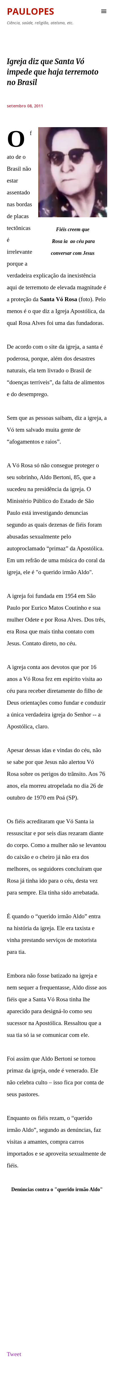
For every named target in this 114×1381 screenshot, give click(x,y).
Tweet (14, 1354)
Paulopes (30, 11)
